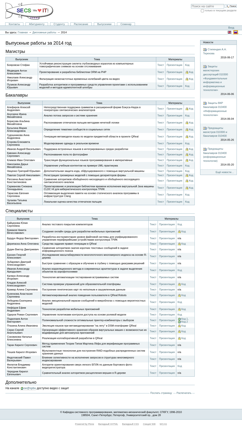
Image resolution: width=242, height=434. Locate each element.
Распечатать (184, 392)
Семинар (126, 24)
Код (187, 65)
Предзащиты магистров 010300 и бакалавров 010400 (218, 134)
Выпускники (104, 24)
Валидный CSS (130, 424)
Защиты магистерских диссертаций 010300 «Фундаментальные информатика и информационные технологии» (218, 80)
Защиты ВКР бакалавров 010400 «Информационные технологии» (218, 111)
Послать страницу (161, 392)
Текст (160, 65)
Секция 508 (149, 424)
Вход (231, 27)
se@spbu (30, 388)
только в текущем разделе (221, 10)
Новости (208, 42)
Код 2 (184, 321)
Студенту (59, 24)
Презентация (174, 65)
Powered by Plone (84, 424)
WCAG (163, 424)
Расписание (81, 24)
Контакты (14, 24)
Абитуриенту (37, 24)
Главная (23, 32)
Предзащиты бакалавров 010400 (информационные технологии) (218, 157)
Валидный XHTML (108, 424)
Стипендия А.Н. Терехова (218, 53)
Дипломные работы (44, 32)
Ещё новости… (225, 172)
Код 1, (185, 318)
